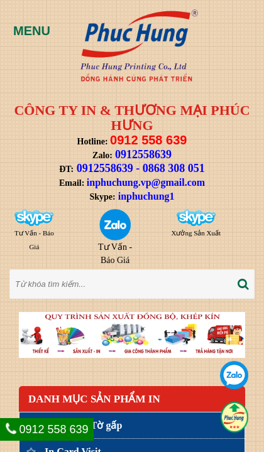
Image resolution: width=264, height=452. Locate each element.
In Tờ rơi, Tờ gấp (83, 425)
